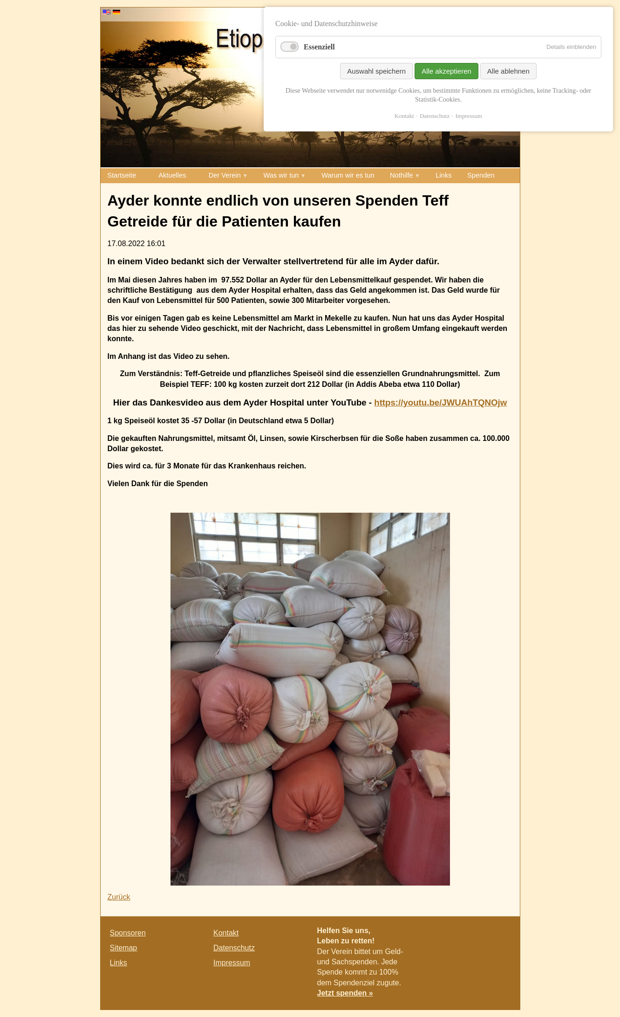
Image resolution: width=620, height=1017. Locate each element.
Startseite (121, 175)
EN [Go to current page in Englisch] (106, 12)
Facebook (463, 935)
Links (443, 175)
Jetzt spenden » (345, 993)
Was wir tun (281, 175)
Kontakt (225, 933)
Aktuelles (172, 175)
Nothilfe (401, 175)
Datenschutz (234, 948)
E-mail (500, 935)
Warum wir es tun (347, 175)
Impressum (231, 963)
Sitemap (123, 948)
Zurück (119, 897)
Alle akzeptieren (446, 71)
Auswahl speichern (376, 71)
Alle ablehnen (508, 71)
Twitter (482, 935)
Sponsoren (128, 933)
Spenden (481, 175)
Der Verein (225, 175)
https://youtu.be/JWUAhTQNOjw (440, 402)
